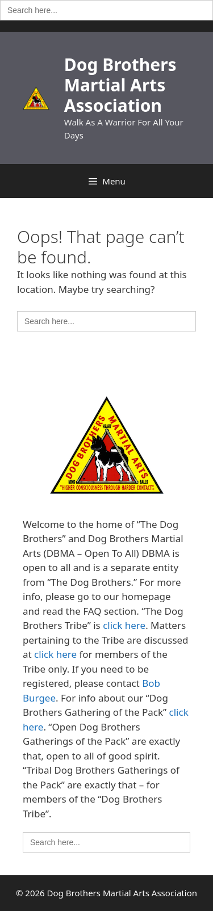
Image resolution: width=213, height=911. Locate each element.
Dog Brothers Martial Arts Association (120, 85)
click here (124, 625)
